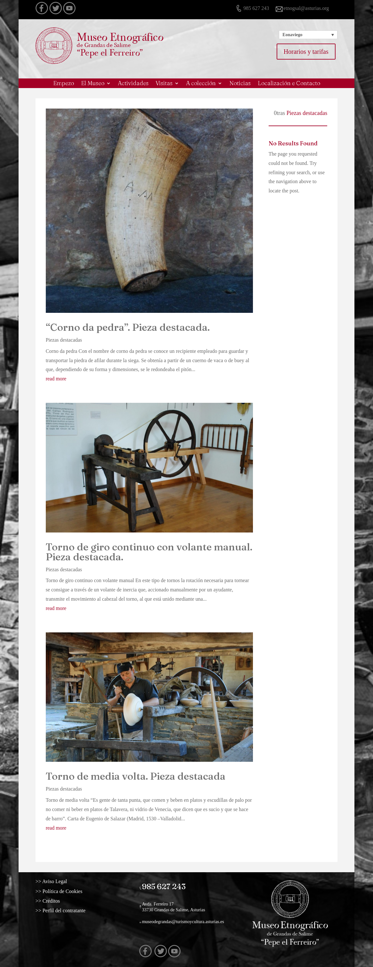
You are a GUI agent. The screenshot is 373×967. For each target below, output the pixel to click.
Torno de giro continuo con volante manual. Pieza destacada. (149, 552)
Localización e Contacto (289, 84)
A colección (201, 84)
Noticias (240, 84)
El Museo (92, 84)
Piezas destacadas (64, 340)
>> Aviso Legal (65, 881)
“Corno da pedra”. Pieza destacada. (128, 327)
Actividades (133, 84)
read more (56, 378)
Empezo (63, 84)
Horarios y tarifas (306, 51)
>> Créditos (63, 900)
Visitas (164, 84)
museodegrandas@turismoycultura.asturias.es (184, 916)
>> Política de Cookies (69, 891)
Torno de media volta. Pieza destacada (135, 776)
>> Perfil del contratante (70, 910)
